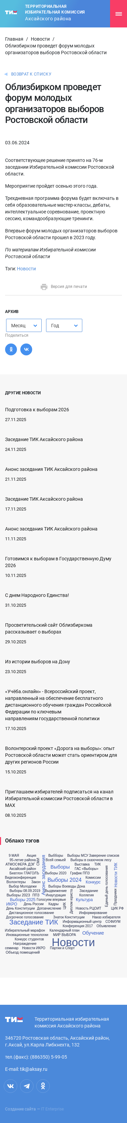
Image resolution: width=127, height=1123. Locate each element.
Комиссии (93, 877)
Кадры (53, 904)
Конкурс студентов (29, 939)
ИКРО (11, 904)
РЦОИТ (95, 908)
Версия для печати (63, 286)
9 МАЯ (14, 855)
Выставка (82, 864)
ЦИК (64, 905)
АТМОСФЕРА (15, 864)
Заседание (88, 891)
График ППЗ (79, 873)
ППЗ (36, 895)
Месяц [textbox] (18, 325)
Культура (84, 900)
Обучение (93, 933)
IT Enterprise (52, 1109)
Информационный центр (82, 921)
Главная (14, 39)
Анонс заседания (42, 875)
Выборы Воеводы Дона (66, 886)
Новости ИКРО (33, 948)
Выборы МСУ (77, 855)
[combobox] (24, 325)
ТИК (97, 864)
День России (34, 904)
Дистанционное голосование (31, 913)
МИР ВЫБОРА (64, 935)
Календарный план (64, 930)
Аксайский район (22, 869)
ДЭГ (31, 864)
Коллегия (86, 895)
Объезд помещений (23, 952)
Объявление (106, 926)
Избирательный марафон (25, 930)
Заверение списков (104, 855)
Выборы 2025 (23, 900)
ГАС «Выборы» (86, 869)
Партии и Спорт (62, 948)
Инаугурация (56, 895)
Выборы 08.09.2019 (24, 891)
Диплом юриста (71, 901)
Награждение (25, 943)
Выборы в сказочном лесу (90, 860)
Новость (82, 908)
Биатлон (16, 873)
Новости (40, 39)
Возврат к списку (31, 74)
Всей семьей (56, 860)
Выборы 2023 (18, 895)
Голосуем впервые (51, 899)
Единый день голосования (106, 886)
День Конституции (20, 908)
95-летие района (22, 860)
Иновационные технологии (27, 935)
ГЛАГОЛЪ (31, 873)
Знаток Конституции (69, 917)
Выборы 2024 (64, 880)
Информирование (93, 913)
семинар (12, 948)
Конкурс (93, 882)
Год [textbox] (55, 325)
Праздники (115, 897)
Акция (31, 855)
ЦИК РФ (117, 908)
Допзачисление (49, 908)
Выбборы (55, 855)
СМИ (38, 862)
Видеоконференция (20, 877)
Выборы (60, 866)
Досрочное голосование (25, 917)
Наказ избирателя (106, 917)
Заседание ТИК (33, 922)
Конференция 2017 (78, 926)
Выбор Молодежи (23, 886)
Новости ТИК (115, 875)
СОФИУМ (112, 921)
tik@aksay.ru (33, 1069)
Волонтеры (16, 882)
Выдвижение (56, 891)
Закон (35, 882)
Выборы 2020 (55, 873)
